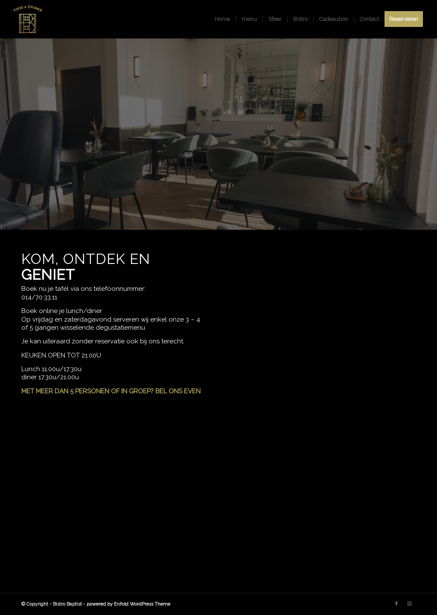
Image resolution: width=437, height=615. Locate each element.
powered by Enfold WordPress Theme (128, 604)
